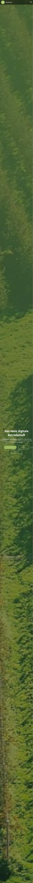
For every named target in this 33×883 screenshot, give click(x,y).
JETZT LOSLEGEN (10, 447)
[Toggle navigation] (31, 2)
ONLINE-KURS (16, 451)
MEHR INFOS (23, 447)
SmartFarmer (8, 2)
